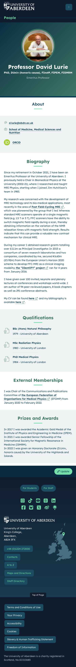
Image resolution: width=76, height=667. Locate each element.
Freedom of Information (21, 647)
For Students (30, 488)
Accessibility (14, 623)
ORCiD (16, 142)
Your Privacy (14, 615)
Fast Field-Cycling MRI (46, 206)
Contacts (12, 557)
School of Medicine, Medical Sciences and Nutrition (35, 131)
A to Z (10, 565)
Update (63, 471)
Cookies (11, 631)
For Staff (48, 488)
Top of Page (38, 595)
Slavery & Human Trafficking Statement (30, 639)
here (31, 298)
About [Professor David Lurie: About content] (38, 104)
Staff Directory (16, 581)
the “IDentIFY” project (30, 267)
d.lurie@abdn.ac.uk (21, 123)
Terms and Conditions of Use (23, 607)
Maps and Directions (19, 573)
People (10, 17)
